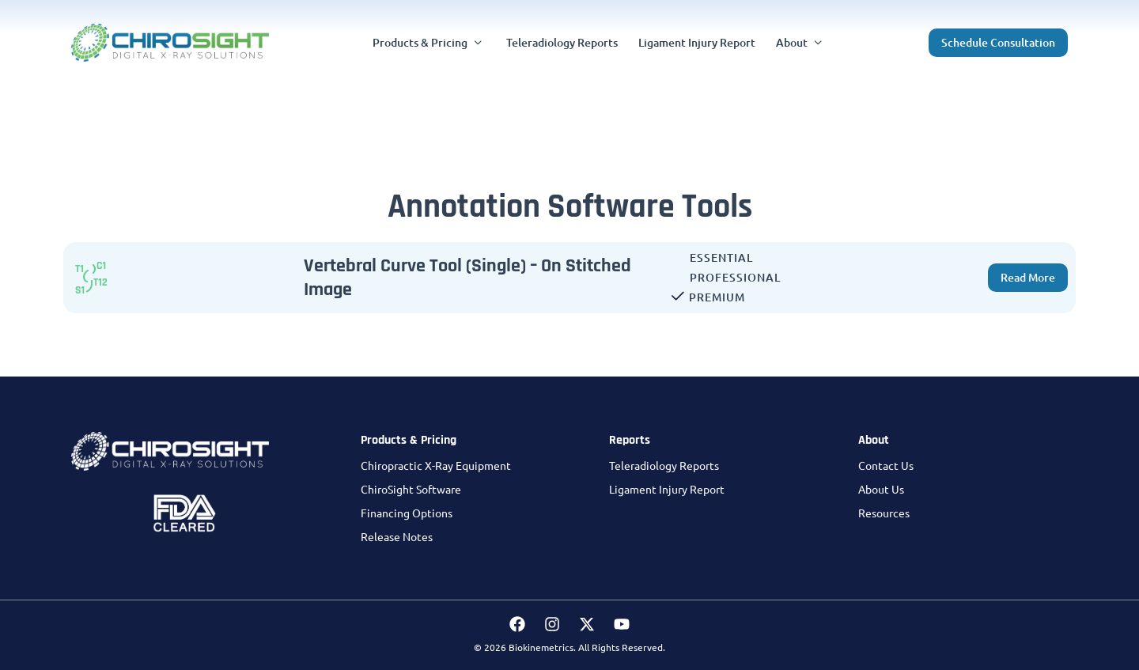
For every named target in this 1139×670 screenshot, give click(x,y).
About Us (881, 489)
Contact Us (886, 465)
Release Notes (397, 536)
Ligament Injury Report (667, 489)
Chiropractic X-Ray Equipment (436, 465)
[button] (429, 43)
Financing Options (406, 512)
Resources (884, 512)
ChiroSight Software (411, 489)
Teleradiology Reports (664, 465)
